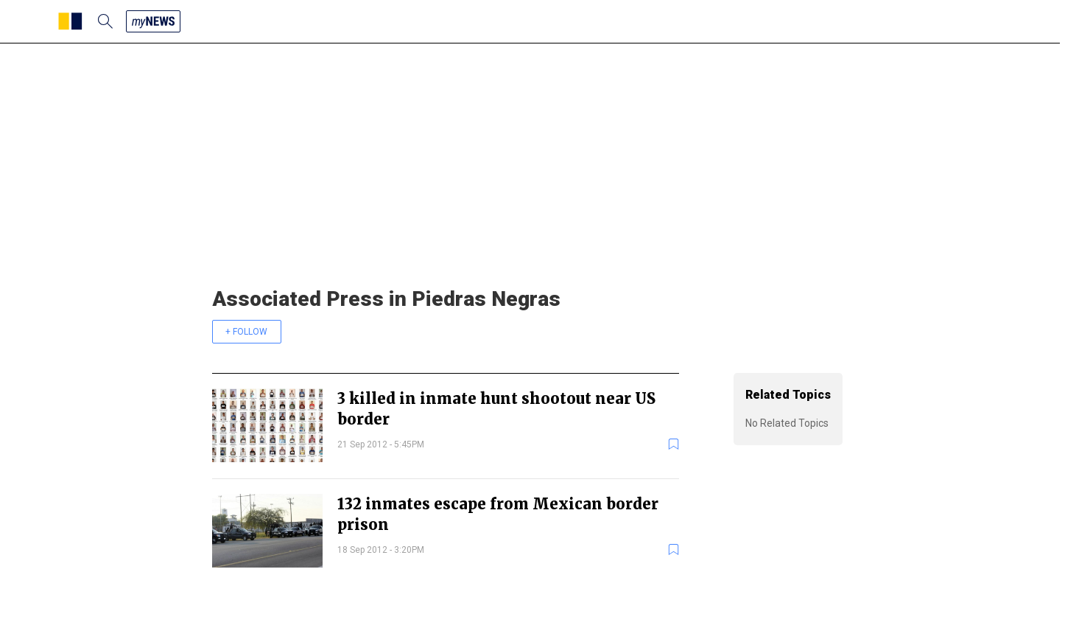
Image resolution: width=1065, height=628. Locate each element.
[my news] (153, 21)
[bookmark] (673, 444)
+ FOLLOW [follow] (246, 332)
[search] (105, 21)
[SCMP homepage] (70, 21)
